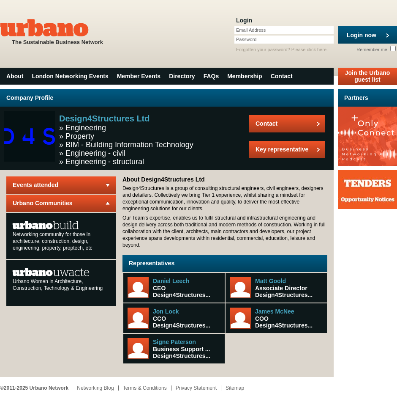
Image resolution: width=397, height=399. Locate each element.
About (14, 76)
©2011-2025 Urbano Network (34, 388)
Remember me (376, 49)
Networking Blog (95, 388)
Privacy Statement (196, 388)
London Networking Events (70, 76)
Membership (244, 76)
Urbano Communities (43, 203)
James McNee (274, 311)
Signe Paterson (174, 341)
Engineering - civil (95, 153)
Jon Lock (166, 311)
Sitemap (235, 388)
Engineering (85, 128)
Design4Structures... (181, 295)
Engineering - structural (104, 161)
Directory (182, 76)
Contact (282, 76)
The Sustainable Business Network (57, 31)
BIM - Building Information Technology (129, 144)
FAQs (211, 76)
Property (79, 136)
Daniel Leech (171, 281)
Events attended (35, 185)
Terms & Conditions (145, 388)
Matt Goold (270, 281)
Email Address (251, 30)
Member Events (138, 76)
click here (316, 49)
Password (246, 39)
